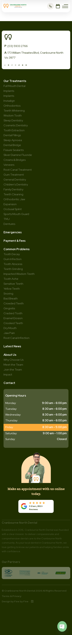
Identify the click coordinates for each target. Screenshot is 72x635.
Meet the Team (13, 365)
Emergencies (13, 232)
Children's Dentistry (16, 184)
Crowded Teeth (14, 303)
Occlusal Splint (13, 209)
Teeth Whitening (14, 110)
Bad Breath (11, 298)
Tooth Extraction (14, 130)
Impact (8, 374)
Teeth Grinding (13, 269)
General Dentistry (15, 179)
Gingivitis (9, 308)
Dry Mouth (10, 328)
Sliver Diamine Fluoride (18, 155)
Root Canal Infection (16, 338)
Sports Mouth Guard (16, 214)
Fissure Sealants (14, 150)
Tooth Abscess (13, 264)
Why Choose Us (13, 360)
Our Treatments (15, 81)
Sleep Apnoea (13, 140)
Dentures (9, 224)
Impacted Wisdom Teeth (19, 274)
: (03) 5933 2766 (16, 46)
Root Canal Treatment (18, 170)
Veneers (9, 165)
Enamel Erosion (13, 318)
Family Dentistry (13, 189)
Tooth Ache (11, 279)
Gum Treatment (14, 174)
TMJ (7, 219)
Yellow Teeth (12, 288)
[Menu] (65, 6)
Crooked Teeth (13, 323)
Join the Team (13, 369)
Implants (9, 96)
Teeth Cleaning (13, 194)
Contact (9, 383)
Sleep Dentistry (13, 120)
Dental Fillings (12, 135)
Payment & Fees (15, 241)
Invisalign (9, 101)
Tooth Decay (12, 254)
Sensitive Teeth (13, 284)
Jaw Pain (9, 333)
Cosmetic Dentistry (16, 125)
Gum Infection (13, 259)
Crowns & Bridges (15, 160)
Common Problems (17, 249)
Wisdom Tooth (13, 115)
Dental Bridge (12, 145)
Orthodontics (12, 106)
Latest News (12, 346)
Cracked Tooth (13, 313)
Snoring (8, 293)
